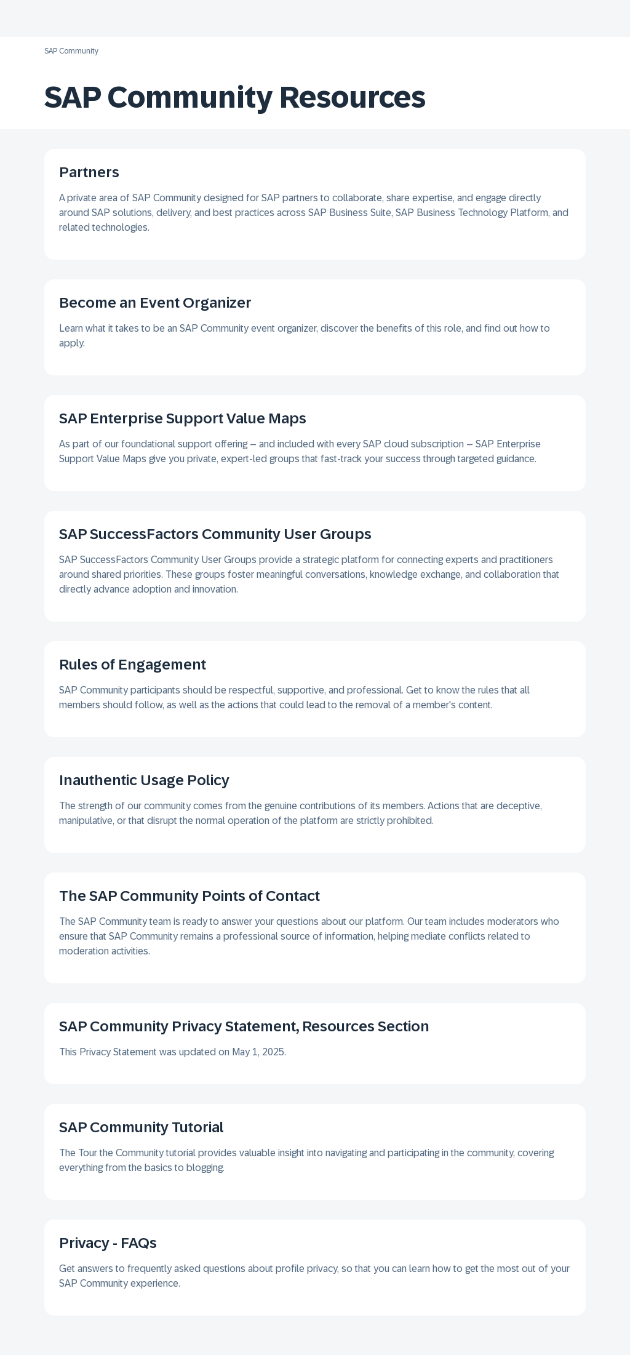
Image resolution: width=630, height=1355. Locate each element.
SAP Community (71, 51)
